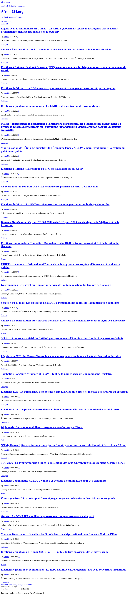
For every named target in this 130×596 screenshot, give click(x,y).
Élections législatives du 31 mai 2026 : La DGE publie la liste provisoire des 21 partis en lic (54, 551)
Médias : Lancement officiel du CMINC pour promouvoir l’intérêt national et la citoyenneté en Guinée (62, 338)
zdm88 (6, 37)
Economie (4, 143)
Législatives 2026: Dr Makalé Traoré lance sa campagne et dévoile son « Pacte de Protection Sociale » (61, 356)
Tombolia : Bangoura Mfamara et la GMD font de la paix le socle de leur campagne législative (57, 373)
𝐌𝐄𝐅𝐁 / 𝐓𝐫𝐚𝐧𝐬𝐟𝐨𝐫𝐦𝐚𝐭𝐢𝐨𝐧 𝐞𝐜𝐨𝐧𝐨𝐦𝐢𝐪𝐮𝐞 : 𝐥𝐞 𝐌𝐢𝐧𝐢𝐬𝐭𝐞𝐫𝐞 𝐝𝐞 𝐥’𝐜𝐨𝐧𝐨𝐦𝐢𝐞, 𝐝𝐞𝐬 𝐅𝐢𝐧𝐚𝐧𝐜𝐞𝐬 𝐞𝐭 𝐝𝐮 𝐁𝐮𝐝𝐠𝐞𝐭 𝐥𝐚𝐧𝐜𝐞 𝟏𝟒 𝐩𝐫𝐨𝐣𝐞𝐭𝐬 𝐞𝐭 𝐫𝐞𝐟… (61, 127)
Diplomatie (5, 422)
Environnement (6, 529)
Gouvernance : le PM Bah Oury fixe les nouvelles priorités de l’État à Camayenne (49, 186)
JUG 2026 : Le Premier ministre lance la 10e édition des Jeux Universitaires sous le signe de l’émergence (63, 462)
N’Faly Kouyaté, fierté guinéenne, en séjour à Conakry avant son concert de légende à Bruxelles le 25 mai (63, 445)
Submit (25, 589)
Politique (4, 24)
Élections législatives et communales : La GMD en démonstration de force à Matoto (50, 105)
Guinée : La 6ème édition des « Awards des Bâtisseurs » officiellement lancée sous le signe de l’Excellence (63, 320)
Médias (3, 333)
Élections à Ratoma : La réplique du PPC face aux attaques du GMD (42, 168)
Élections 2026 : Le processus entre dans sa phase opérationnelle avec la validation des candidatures (60, 409)
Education (4, 458)
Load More (5, 582)
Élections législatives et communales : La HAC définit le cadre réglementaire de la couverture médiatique (63, 569)
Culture (4, 280)
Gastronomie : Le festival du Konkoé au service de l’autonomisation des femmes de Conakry (56, 284)
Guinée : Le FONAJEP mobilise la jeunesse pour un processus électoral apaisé (47, 516)
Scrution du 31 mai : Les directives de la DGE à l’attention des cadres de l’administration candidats (60, 302)
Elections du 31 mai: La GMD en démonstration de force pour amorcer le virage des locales (55, 204)
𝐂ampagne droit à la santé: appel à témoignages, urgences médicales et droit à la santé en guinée (58, 498)
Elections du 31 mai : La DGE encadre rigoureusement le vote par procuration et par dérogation (58, 88)
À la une (4, 298)
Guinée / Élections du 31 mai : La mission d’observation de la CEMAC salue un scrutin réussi (57, 49)
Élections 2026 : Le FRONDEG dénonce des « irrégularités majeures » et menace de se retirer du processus (64, 391)
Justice (3, 259)
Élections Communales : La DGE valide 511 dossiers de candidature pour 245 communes (53, 480)
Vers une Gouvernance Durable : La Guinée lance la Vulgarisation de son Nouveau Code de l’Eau (59, 534)
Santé (3, 493)
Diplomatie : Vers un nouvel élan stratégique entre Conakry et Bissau (42, 427)
